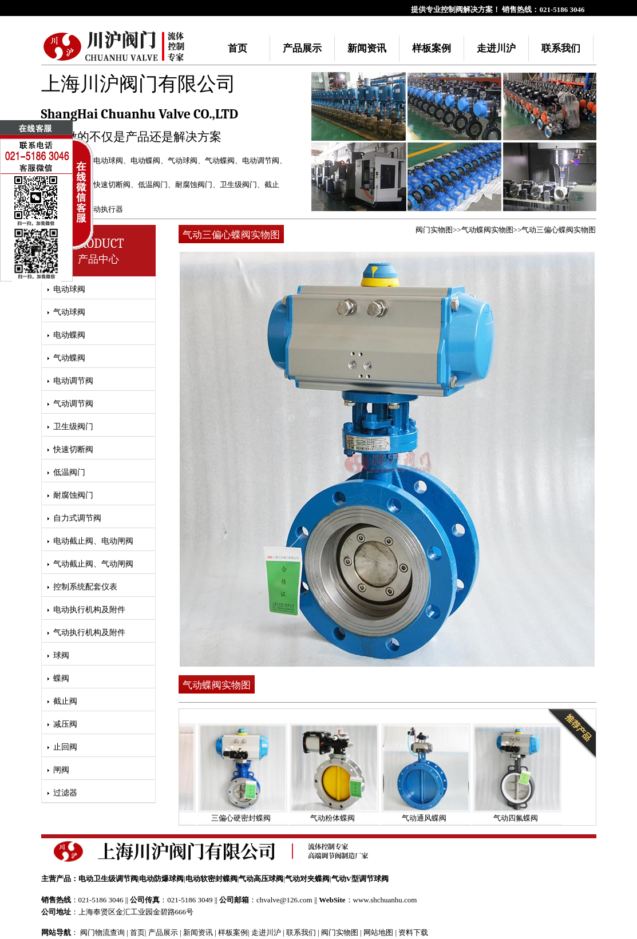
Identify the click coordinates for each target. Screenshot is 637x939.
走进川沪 (496, 48)
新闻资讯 (366, 48)
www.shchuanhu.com (385, 900)
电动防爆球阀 (161, 878)
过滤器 (65, 793)
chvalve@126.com (284, 900)
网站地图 (378, 932)
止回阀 (65, 747)
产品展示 (302, 48)
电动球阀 (108, 160)
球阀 (61, 655)
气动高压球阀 (261, 878)
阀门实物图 (434, 229)
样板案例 (431, 48)
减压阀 (65, 724)
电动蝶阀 (145, 160)
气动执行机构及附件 (89, 632)
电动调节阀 (260, 160)
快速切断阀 (111, 184)
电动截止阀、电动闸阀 (93, 541)
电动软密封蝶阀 (211, 878)
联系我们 (560, 48)
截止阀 (65, 701)
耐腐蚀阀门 (193, 184)
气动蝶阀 (220, 160)
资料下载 (413, 932)
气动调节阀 (73, 403)
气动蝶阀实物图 (487, 229)
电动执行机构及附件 (89, 609)
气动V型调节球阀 (360, 878)
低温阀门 (153, 184)
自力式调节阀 (77, 518)
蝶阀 (61, 678)
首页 (237, 48)
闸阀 (61, 770)
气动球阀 (182, 160)
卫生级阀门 (238, 184)
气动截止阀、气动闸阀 (93, 564)
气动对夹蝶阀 (307, 878)
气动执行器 (104, 209)
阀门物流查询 (102, 932)
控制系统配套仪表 (85, 587)
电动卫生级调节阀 (108, 878)
